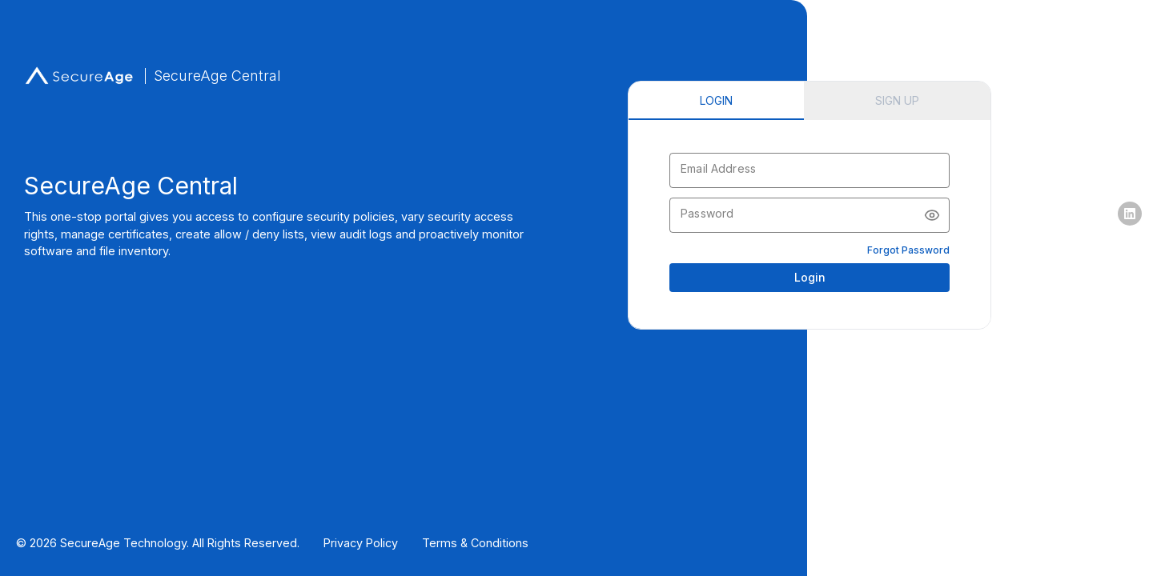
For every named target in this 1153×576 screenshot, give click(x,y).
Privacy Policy (360, 543)
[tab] (716, 101)
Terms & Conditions (475, 543)
